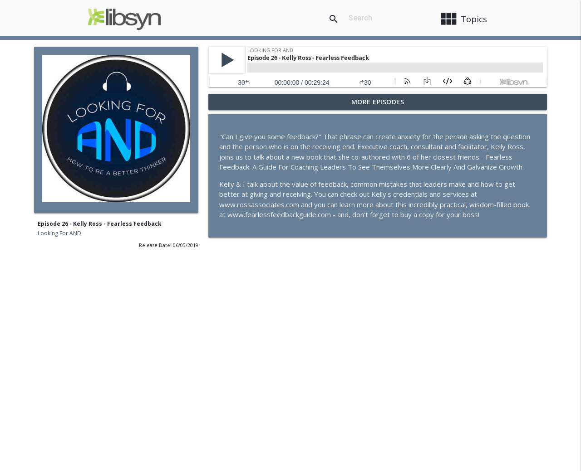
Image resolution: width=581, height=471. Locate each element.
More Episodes (377, 101)
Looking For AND (59, 233)
